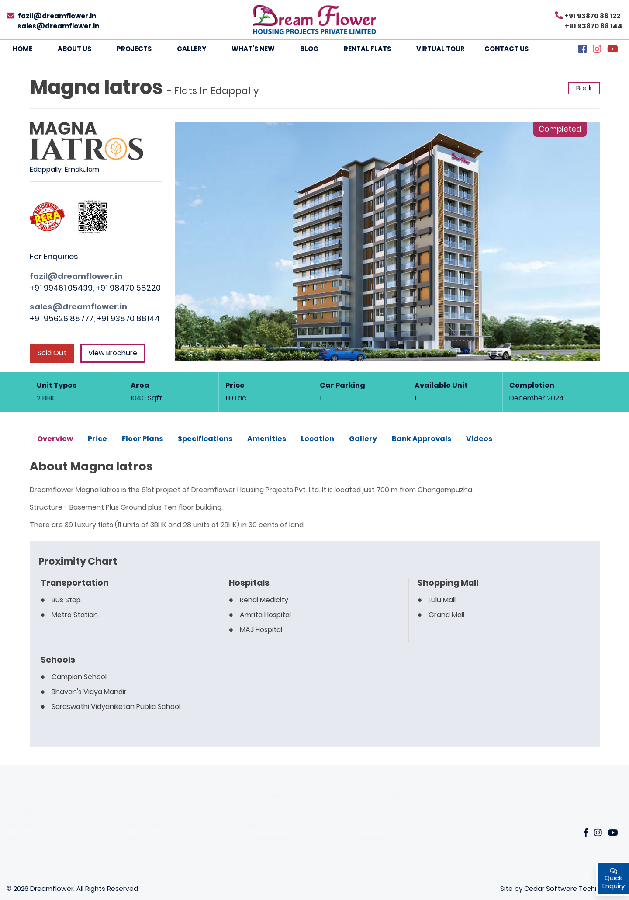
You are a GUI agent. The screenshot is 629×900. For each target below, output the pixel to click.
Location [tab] (317, 439)
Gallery (191, 48)
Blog (309, 48)
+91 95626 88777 (61, 318)
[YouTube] (612, 50)
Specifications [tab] (205, 439)
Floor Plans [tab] (142, 439)
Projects (134, 48)
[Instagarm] (598, 833)
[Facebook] (582, 50)
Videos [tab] (479, 439)
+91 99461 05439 (61, 287)
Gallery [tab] (363, 439)
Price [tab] (97, 439)
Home (22, 48)
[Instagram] (597, 50)
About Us (74, 48)
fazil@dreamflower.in (57, 16)
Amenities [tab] (266, 439)
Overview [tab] (55, 439)
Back (584, 88)
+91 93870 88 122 (592, 16)
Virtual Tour (440, 48)
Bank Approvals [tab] (421, 439)
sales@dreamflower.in (58, 26)
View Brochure (112, 353)
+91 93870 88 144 (593, 26)
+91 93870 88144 (128, 318)
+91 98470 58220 (128, 287)
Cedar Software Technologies (573, 888)
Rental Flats (367, 48)
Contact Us (506, 48)
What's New (253, 48)
